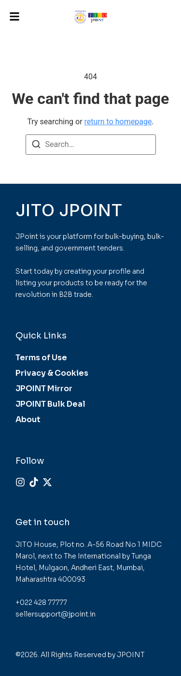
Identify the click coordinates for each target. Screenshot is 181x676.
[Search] (36, 145)
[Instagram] (20, 482)
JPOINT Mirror (43, 388)
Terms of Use (41, 358)
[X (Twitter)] (47, 482)
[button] (14, 16)
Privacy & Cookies (51, 373)
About (28, 419)
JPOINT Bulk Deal (50, 404)
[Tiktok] (34, 482)
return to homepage (118, 121)
